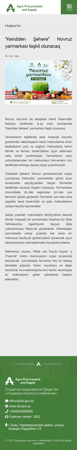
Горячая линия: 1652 (22, 416)
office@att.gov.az (19, 401)
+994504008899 (19, 411)
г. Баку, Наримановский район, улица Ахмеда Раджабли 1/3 (36, 426)
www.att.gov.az (18, 406)
